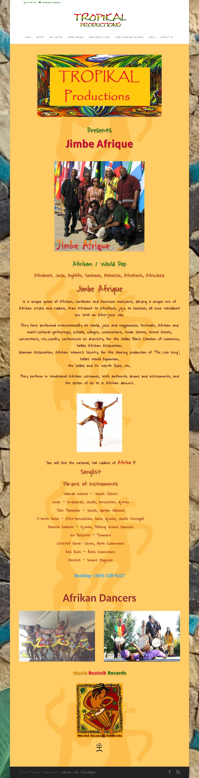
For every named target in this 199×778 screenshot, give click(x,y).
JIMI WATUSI (56, 37)
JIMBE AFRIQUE (76, 37)
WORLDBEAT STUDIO (99, 37)
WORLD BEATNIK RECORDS (129, 37)
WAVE (152, 37)
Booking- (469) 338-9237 (99, 576)
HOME (28, 37)
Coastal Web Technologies (78, 772)
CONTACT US (166, 37)
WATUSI (40, 37)
